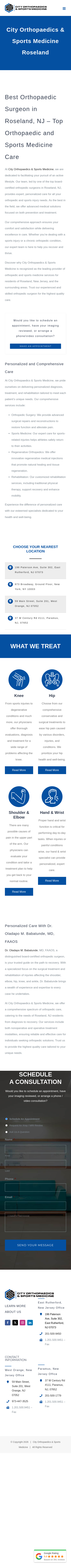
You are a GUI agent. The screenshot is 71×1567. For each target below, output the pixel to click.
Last (7, 1170)
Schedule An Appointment (24, 1119)
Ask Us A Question (19, 1132)
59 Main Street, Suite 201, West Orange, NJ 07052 (21, 1388)
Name (10, 1139)
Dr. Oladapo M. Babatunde (21, 950)
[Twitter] (15, 1322)
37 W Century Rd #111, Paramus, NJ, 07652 (55, 1385)
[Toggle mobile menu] (64, 8)
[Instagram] (22, 1322)
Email (10, 1197)
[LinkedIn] (30, 1322)
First (7, 1155)
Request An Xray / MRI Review (26, 1125)
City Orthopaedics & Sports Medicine (31, 169)
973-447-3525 (20, 1401)
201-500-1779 (53, 1395)
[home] (19, 1294)
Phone (10, 1179)
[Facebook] (7, 1322)
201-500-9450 (53, 1333)
